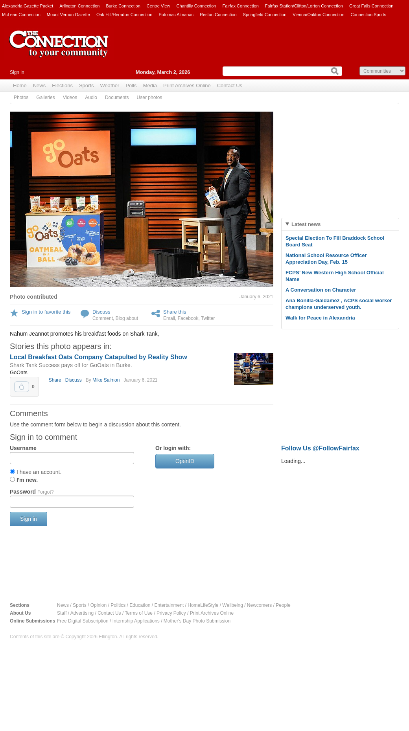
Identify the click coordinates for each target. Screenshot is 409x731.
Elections (62, 85)
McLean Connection (21, 14)
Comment (102, 318)
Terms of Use (139, 613)
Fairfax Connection (240, 6)
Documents (117, 97)
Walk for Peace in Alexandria (320, 318)
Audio (91, 97)
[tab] (340, 224)
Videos (70, 97)
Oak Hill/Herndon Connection (124, 14)
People (283, 605)
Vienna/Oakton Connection (318, 14)
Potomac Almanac (175, 14)
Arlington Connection (79, 6)
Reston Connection (218, 14)
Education (139, 605)
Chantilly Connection (196, 6)
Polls (130, 85)
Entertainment (169, 605)
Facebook (188, 318)
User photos (149, 97)
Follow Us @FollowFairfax (320, 448)
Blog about (127, 318)
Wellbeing (232, 605)
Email (169, 318)
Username (23, 448)
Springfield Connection (265, 14)
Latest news (306, 224)
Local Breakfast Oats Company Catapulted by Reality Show (98, 357)
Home (20, 85)
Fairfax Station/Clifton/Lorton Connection (304, 6)
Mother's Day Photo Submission (197, 621)
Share (55, 380)
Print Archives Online (187, 85)
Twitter (208, 318)
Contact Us (229, 85)
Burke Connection (123, 6)
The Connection (59, 50)
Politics (118, 605)
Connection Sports (369, 14)
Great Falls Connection (371, 6)
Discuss (101, 312)
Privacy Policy (171, 613)
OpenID (184, 461)
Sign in (17, 72)
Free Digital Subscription (83, 621)
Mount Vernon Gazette (68, 14)
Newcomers (259, 605)
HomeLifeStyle (203, 605)
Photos (21, 97)
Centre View (158, 6)
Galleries (45, 97)
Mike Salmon (106, 380)
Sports (86, 85)
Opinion (98, 605)
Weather (110, 85)
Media (150, 85)
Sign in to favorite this (46, 312)
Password (31, 492)
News (39, 85)
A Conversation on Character (321, 290)
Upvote (21, 386)
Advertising (82, 613)
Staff (61, 613)
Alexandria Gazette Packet (27, 6)
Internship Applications (136, 621)
